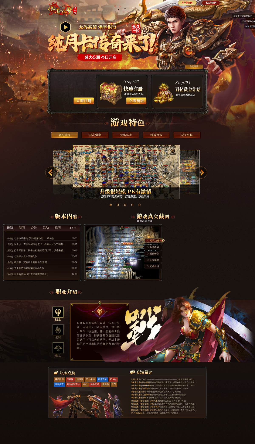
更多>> (72, 228)
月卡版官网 (187, 2)
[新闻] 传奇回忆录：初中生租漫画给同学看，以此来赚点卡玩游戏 (41, 250)
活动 (46, 227)
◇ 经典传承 (153, 253)
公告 (34, 227)
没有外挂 (187, 135)
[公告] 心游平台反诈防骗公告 (22, 256)
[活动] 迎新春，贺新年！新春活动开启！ (28, 262)
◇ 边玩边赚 (153, 240)
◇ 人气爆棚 (153, 260)
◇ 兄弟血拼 (153, 266)
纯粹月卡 (156, 135)
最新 (10, 227)
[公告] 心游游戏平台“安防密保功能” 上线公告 (30, 238)
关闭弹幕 (194, 66)
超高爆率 (95, 135)
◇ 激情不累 (153, 247)
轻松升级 (65, 135)
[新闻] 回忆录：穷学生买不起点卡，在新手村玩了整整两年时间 (39, 244)
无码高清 (126, 135)
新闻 (22, 227)
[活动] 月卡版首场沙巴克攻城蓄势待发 (27, 274)
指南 (58, 227)
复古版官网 (211, 2)
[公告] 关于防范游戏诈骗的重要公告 (25, 268)
